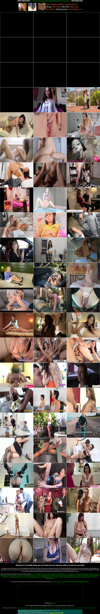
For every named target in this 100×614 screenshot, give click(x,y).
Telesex (67, 1)
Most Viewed (57, 1)
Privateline (75, 581)
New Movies (43, 1)
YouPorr (39, 575)
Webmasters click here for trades (56, 613)
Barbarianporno (41, 574)
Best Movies (50, 1)
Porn (89, 577)
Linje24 (81, 581)
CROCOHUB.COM (76, 1)
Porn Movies (35, 1)
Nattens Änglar (56, 581)
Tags (63, 1)
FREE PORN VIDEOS (24, 1)
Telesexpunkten (66, 581)
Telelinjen (18, 577)
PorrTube (33, 574)
